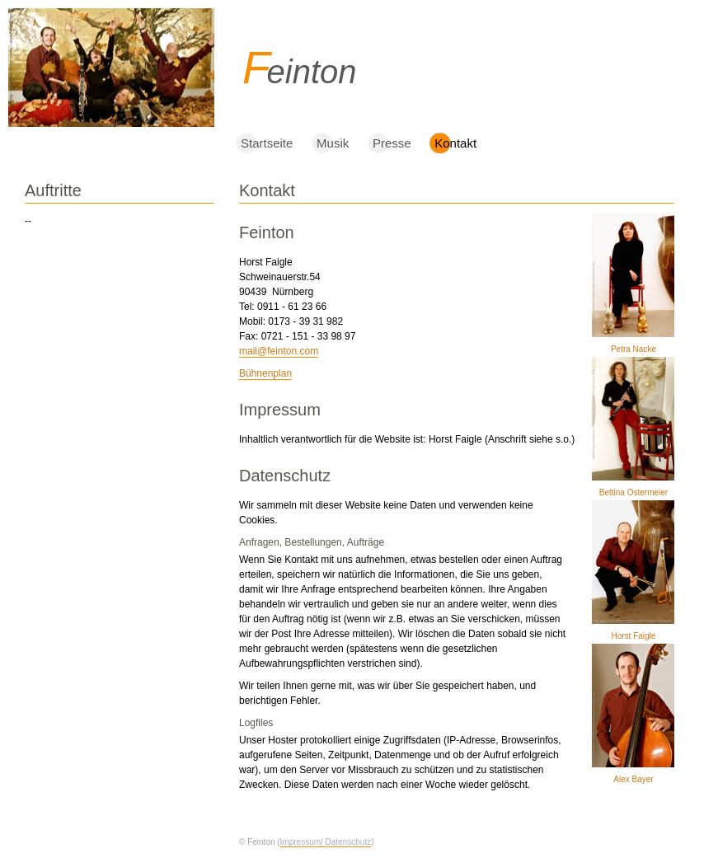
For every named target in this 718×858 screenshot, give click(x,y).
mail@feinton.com (278, 351)
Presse (392, 143)
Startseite (267, 143)
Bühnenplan (265, 373)
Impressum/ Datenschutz (326, 841)
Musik (333, 143)
